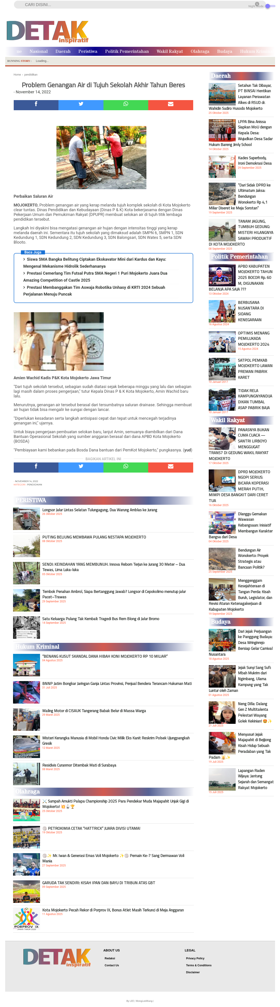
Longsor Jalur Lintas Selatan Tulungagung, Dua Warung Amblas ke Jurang (99, 510)
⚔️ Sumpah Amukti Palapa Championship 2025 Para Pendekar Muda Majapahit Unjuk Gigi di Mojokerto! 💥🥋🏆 (115, 804)
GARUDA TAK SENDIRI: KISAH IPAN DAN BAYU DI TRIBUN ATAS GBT (98, 883)
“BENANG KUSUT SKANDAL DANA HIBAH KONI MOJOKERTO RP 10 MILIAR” (105, 656)
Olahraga (200, 52)
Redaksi (110, 958)
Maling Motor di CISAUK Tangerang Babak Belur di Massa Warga (94, 711)
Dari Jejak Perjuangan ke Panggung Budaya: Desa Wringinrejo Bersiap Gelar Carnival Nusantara (241, 642)
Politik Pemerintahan (127, 52)
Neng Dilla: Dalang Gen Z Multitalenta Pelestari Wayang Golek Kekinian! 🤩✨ (255, 712)
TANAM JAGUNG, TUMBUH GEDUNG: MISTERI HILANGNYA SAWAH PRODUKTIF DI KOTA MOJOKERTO (241, 232)
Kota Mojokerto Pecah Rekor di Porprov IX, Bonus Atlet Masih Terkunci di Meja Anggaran (113, 910)
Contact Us (112, 965)
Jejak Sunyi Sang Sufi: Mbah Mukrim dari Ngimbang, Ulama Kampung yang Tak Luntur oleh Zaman (240, 679)
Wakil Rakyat (170, 52)
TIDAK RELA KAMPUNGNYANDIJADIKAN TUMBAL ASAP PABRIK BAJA (255, 399)
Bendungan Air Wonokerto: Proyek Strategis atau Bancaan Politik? (253, 558)
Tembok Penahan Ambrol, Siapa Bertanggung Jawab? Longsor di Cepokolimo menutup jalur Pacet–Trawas (114, 594)
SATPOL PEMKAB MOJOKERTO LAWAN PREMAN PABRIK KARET (255, 368)
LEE (132, 1001)
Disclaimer (193, 972)
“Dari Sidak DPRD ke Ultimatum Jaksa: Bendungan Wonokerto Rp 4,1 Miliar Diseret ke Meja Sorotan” (240, 196)
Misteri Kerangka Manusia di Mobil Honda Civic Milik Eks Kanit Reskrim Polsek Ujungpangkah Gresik (116, 740)
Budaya (224, 52)
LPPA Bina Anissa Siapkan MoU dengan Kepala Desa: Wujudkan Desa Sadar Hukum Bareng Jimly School (241, 133)
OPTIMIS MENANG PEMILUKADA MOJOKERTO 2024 (253, 338)
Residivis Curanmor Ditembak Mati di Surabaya (79, 765)
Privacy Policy (195, 958)
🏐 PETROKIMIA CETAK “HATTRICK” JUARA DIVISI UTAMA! (91, 828)
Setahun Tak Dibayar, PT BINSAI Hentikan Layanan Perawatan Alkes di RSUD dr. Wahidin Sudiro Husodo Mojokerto (240, 97)
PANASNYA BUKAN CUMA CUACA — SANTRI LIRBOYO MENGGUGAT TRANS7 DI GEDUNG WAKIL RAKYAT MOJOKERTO (239, 444)
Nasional (39, 52)
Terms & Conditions (199, 965)
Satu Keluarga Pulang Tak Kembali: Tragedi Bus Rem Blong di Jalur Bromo (100, 619)
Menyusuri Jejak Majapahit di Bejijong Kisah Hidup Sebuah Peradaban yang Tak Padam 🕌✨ (240, 745)
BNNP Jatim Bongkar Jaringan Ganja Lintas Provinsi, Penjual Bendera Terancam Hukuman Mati (117, 683)
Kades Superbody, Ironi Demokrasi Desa (255, 160)
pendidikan (34, 484)
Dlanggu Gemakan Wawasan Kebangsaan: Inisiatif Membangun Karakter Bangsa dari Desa (241, 525)
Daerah (63, 52)
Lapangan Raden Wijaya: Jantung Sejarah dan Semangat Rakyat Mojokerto (256, 779)
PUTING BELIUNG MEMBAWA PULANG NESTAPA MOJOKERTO (94, 537)
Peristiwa (87, 52)
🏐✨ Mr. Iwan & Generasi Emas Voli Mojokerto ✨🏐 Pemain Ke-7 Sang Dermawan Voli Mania (113, 858)
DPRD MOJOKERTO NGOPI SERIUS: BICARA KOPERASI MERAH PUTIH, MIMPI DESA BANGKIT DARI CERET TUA (239, 486)
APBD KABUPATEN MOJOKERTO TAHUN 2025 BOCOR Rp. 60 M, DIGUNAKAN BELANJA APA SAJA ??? (241, 277)
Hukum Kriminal (257, 52)
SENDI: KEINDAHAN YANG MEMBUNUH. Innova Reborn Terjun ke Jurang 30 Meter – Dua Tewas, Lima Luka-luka (113, 567)
